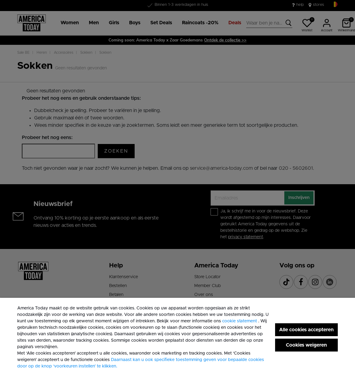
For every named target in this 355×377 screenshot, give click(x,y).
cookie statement (240, 321)
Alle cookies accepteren (306, 329)
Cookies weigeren (306, 345)
